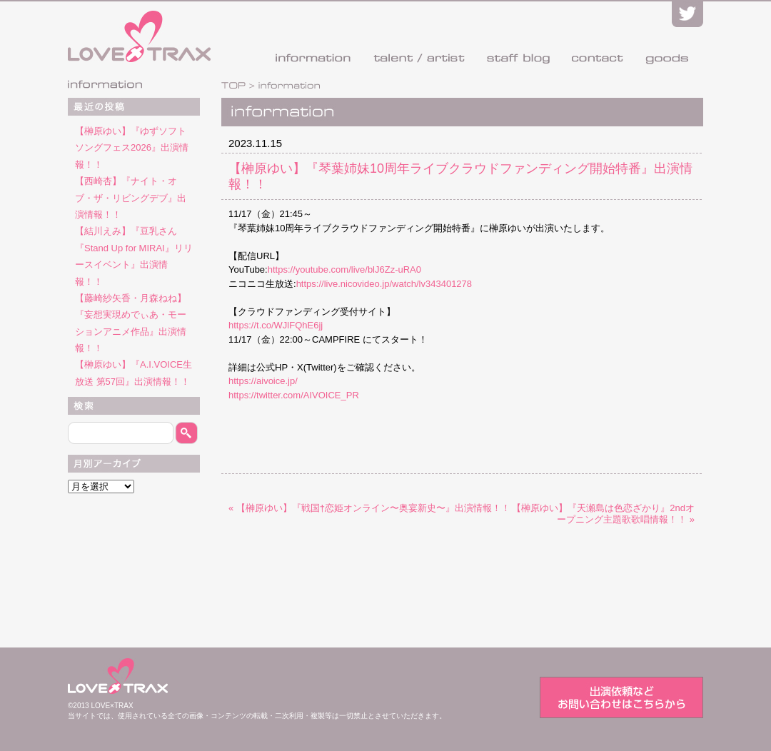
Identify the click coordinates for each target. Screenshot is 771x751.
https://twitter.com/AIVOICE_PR (293, 395)
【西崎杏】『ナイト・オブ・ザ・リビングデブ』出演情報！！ (130, 198)
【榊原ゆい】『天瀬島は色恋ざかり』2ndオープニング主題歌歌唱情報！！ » (603, 514)
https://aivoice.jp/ (263, 381)
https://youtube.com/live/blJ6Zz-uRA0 (344, 269)
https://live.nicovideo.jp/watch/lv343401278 (384, 283)
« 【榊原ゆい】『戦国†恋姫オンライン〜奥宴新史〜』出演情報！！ (369, 508)
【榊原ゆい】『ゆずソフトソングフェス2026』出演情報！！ (131, 148)
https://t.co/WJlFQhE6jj (275, 325)
